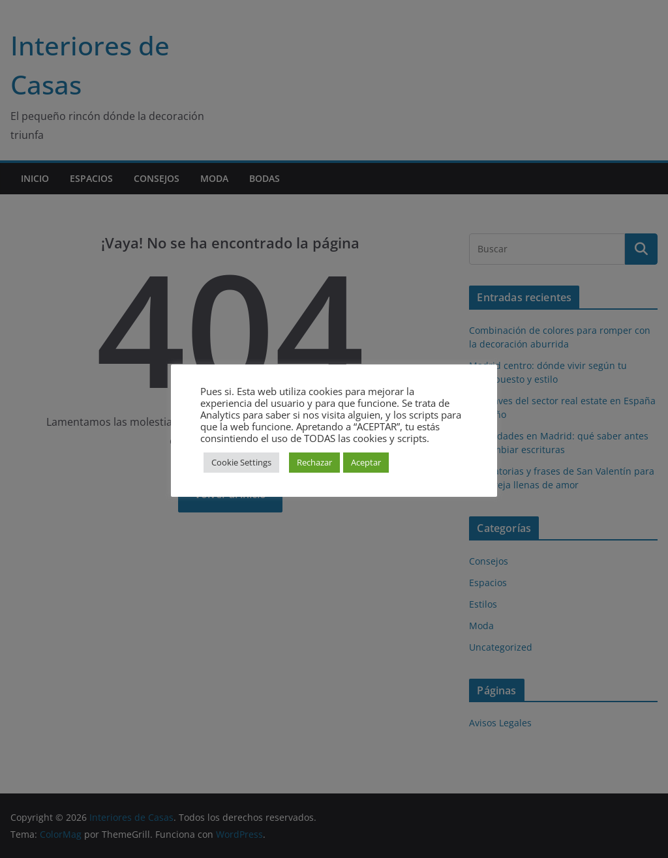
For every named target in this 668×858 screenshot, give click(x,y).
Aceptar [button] (366, 462)
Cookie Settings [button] (241, 462)
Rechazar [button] (314, 462)
